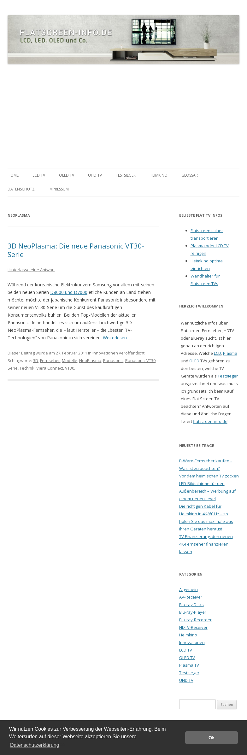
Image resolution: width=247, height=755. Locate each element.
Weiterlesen (117, 338)
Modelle (69, 360)
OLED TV (66, 175)
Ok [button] (212, 737)
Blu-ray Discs (191, 604)
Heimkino (159, 175)
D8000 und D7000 (68, 292)
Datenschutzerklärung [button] (34, 745)
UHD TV (95, 175)
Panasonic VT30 (140, 360)
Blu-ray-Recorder (195, 620)
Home (13, 175)
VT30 (69, 368)
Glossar (189, 175)
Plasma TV (189, 665)
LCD (217, 353)
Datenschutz (21, 189)
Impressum (59, 189)
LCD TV (38, 175)
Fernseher (50, 360)
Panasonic (113, 360)
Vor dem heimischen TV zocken (209, 476)
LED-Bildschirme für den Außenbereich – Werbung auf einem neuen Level (207, 491)
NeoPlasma (90, 360)
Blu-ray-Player (192, 612)
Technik (27, 368)
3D (35, 360)
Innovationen (105, 353)
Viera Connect (49, 368)
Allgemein (188, 589)
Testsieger (126, 175)
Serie (13, 368)
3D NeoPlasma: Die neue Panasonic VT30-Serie (76, 250)
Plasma (230, 353)
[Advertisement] (123, 116)
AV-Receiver (190, 597)
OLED (194, 361)
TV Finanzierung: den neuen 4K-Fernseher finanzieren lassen (206, 544)
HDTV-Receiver (193, 627)
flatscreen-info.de (210, 421)
